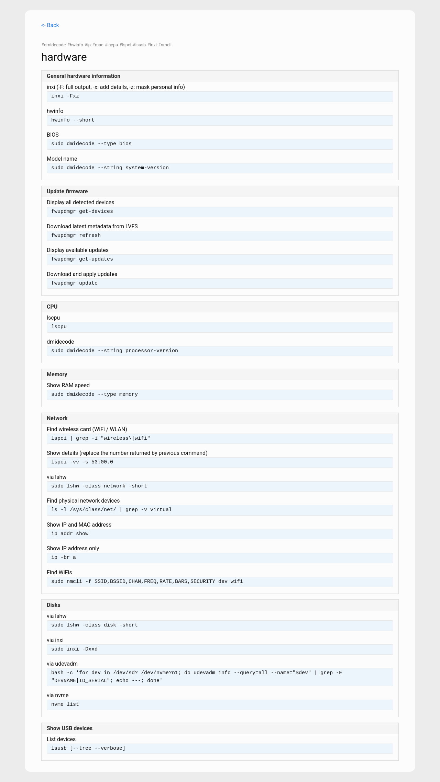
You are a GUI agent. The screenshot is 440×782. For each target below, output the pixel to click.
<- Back (50, 25)
